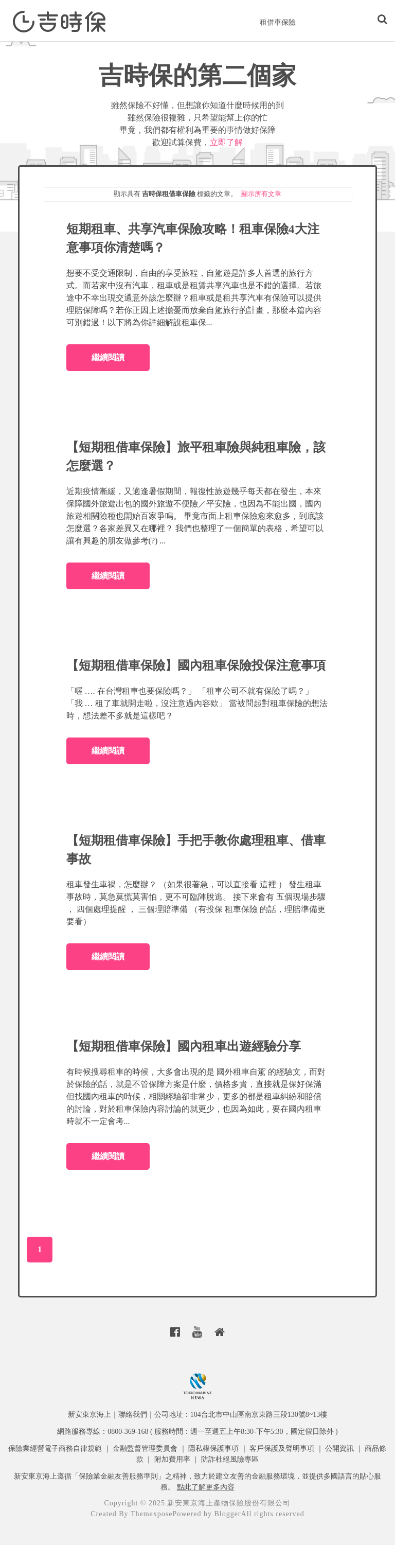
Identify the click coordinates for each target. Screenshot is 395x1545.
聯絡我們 (132, 1414)
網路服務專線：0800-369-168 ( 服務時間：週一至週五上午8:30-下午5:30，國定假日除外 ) (197, 1431)
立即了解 (226, 142)
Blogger (227, 1514)
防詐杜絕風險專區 (230, 1459)
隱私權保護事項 (213, 1448)
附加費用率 (172, 1459)
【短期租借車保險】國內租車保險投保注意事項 (196, 665)
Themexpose (152, 1514)
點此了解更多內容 (206, 1487)
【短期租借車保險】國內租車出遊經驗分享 (183, 1046)
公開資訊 (339, 1448)
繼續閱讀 (108, 357)
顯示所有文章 (261, 194)
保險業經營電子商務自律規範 (55, 1448)
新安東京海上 (89, 1414)
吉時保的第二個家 (197, 75)
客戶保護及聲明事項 (281, 1448)
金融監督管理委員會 (145, 1448)
